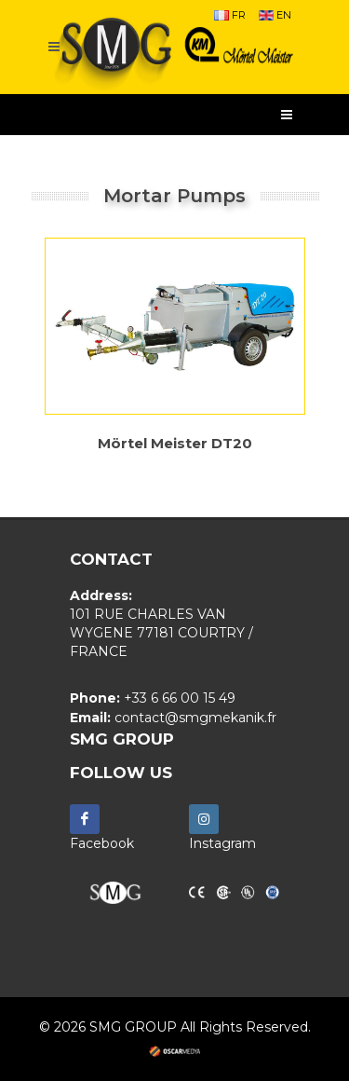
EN (275, 14)
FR (230, 14)
